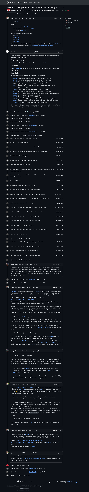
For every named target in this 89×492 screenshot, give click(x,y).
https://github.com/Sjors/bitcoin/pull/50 (22, 442)
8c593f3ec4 (32, 115)
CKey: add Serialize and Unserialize (25, 250)
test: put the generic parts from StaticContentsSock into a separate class (32, 170)
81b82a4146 (33, 472)
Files (30, 14)
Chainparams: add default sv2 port (24, 185)
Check (37, 14)
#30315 (33, 29)
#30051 (15, 89)
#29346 (25, 27)
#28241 (15, 93)
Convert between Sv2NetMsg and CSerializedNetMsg (29, 151)
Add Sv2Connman (17, 181)
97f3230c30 (32, 125)
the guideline (17, 68)
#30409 (16, 37)
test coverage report (51, 63)
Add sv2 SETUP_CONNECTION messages (24, 160)
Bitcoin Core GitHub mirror (16, 2)
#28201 (15, 95)
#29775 (15, 91)
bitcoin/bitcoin (36, 485)
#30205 (15, 85)
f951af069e (32, 279)
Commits (21, 14)
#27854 (43, 389)
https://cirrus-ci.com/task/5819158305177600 (29, 440)
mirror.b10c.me (76, 483)
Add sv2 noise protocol (20, 142)
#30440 (16, 41)
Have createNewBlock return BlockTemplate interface (30, 198)
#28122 (15, 97)
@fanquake (14, 291)
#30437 (15, 80)
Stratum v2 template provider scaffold (26, 189)
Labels (30, 2)
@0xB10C (69, 481)
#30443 (16, 39)
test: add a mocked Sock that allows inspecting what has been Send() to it (31, 176)
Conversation (11, 14)
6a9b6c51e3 (32, 468)
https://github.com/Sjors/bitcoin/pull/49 (33, 458)
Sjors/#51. (34, 446)
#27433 (15, 99)
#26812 (15, 100)
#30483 (31, 422)
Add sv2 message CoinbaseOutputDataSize (26, 147)
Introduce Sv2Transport (20, 156)
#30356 (16, 35)
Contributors (36, 2)
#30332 (23, 30)
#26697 (15, 102)
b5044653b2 (33, 132)
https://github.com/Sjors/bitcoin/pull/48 (43, 45)
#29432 (19, 22)
